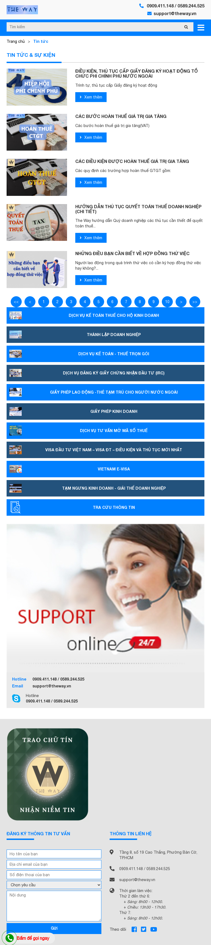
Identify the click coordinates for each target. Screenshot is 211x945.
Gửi (54, 928)
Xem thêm (91, 97)
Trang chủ (16, 41)
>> (194, 302)
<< (16, 302)
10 (167, 302)
